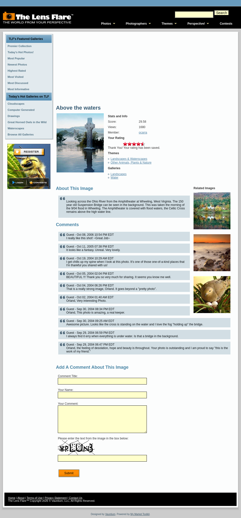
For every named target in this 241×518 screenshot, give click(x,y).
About (21, 497)
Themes (167, 23)
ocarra (143, 132)
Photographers (136, 23)
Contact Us (75, 497)
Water (115, 177)
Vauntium (110, 514)
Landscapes (119, 174)
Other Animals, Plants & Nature (131, 162)
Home (11, 497)
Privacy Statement (56, 497)
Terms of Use (35, 497)
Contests (226, 23)
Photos (106, 23)
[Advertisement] (29, 268)
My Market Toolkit (140, 514)
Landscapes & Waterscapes (129, 159)
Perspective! (196, 23)
